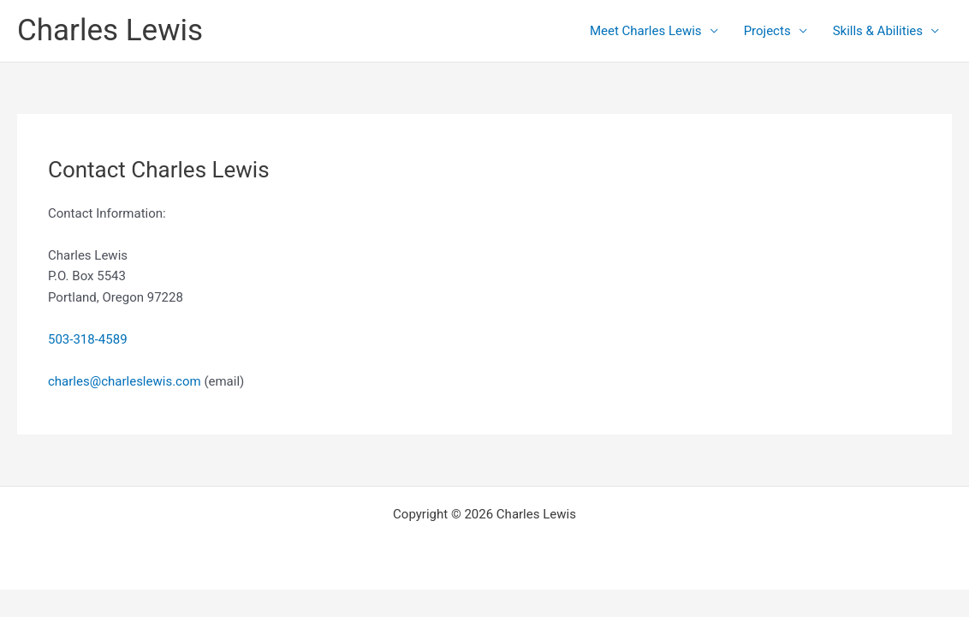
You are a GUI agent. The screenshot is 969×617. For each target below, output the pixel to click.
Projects (767, 31)
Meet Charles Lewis (646, 31)
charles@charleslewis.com (124, 381)
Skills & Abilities (878, 31)
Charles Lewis (110, 30)
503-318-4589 (88, 339)
